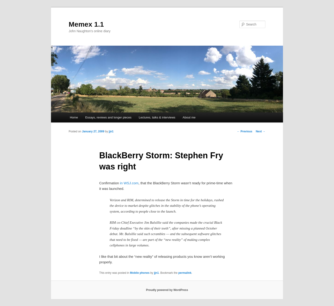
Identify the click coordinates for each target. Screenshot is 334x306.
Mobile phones (140, 272)
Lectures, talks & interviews (157, 117)
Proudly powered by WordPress (167, 290)
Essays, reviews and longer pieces (108, 117)
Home (74, 117)
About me (189, 117)
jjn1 (111, 131)
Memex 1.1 (86, 24)
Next (260, 131)
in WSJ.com (129, 183)
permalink (185, 272)
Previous (244, 131)
